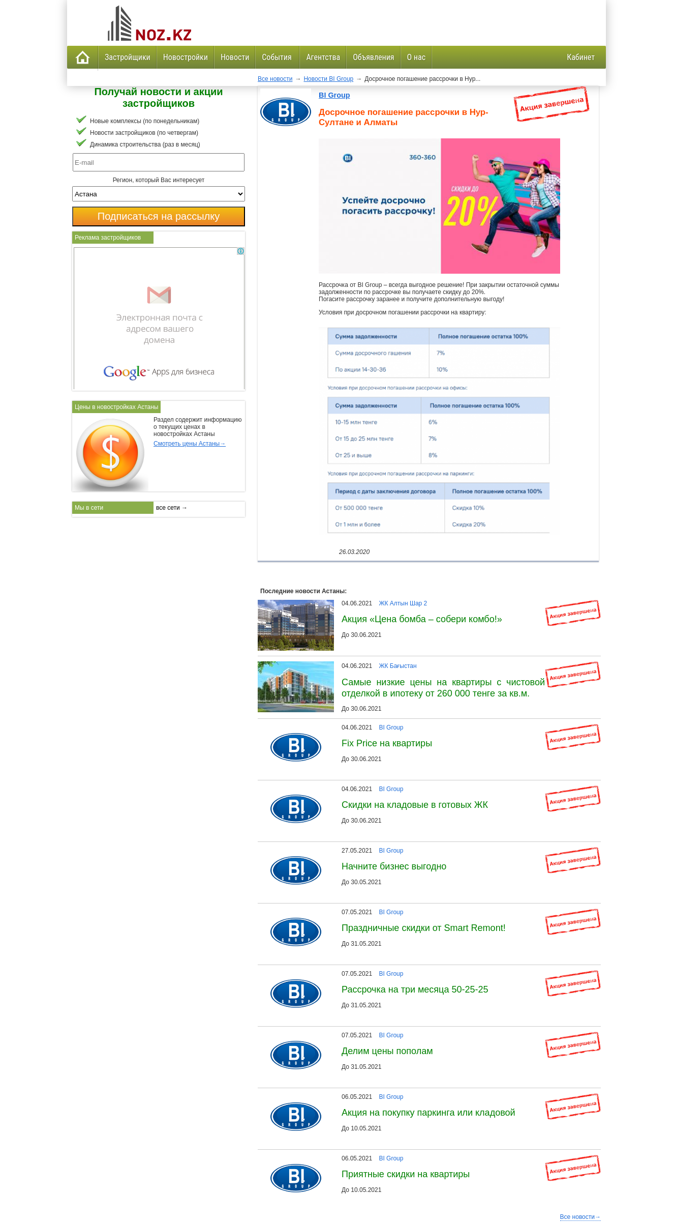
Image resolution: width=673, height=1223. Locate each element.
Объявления (373, 57)
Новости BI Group (328, 78)
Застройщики (127, 57)
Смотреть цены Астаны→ (190, 443)
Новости (235, 57)
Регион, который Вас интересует (159, 180)
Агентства (323, 57)
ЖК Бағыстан (397, 665)
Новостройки (185, 57)
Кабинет (581, 57)
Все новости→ (580, 1216)
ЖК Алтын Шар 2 (403, 603)
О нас (416, 57)
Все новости (275, 78)
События (277, 57)
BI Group (334, 95)
